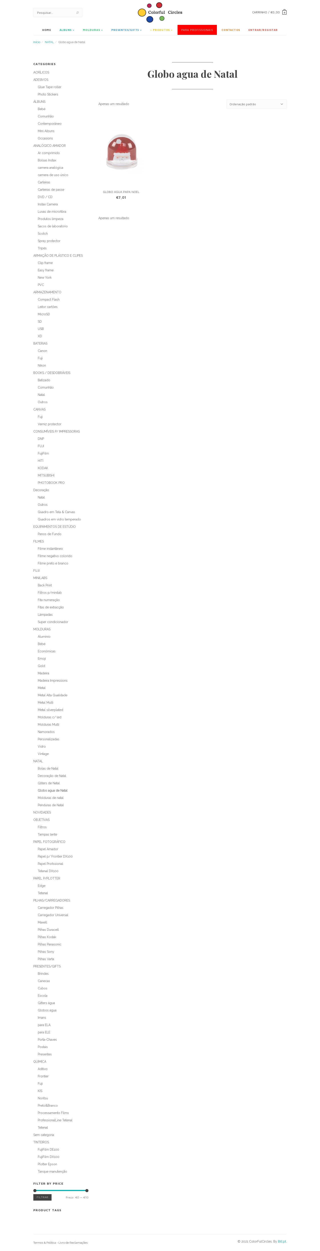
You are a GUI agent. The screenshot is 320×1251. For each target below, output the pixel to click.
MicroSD (44, 314)
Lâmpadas (45, 614)
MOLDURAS (91, 30)
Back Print (45, 585)
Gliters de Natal (49, 783)
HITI (40, 461)
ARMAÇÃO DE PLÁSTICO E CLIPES (58, 255)
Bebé (41, 109)
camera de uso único (53, 175)
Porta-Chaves (47, 1039)
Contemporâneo (50, 123)
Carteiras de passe (51, 189)
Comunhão (46, 116)
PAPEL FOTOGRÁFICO (49, 842)
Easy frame (46, 270)
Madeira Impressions (53, 680)
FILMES (38, 541)
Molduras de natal (51, 798)
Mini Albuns (46, 131)
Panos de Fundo (49, 534)
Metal (42, 688)
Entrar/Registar (263, 30)
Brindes (43, 973)
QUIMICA (39, 1061)
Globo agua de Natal (53, 790)
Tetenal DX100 (48, 871)
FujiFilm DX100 (48, 1157)
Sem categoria (43, 1135)
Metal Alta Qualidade (52, 695)
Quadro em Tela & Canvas (56, 512)
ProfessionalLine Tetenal (55, 1120)
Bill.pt (282, 1241)
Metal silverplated (50, 710)
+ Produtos (160, 30)
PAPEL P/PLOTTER (46, 878)
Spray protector (49, 241)
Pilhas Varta (46, 959)
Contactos (231, 30)
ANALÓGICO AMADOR (49, 145)
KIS (40, 1091)
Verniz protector (49, 424)
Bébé (41, 644)
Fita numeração (49, 600)
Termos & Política (44, 1242)
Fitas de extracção (51, 607)
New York (45, 277)
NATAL (49, 42)
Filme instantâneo (50, 548)
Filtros (42, 827)
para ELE (44, 1032)
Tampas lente (47, 834)
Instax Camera (48, 204)
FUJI (41, 446)
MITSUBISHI (46, 475)
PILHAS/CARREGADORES (51, 900)
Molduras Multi (48, 724)
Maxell (42, 922)
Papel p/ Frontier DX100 (55, 856)
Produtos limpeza (50, 219)
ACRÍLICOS (41, 72)
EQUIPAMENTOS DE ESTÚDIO (54, 526)
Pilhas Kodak (47, 937)
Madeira (43, 673)
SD (40, 321)
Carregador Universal (53, 915)
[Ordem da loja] (257, 104)
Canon (42, 351)
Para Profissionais (197, 30)
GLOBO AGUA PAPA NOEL (121, 192)
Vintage (43, 754)
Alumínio (44, 636)
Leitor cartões (48, 307)
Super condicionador (53, 622)
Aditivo (43, 1069)
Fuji (40, 358)
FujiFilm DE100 (48, 1149)
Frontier (43, 1076)
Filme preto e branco (53, 563)
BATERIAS (40, 343)
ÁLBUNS (66, 30)
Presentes (45, 1054)
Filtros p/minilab (50, 592)
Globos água (47, 1010)
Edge (41, 886)
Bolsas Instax (47, 160)
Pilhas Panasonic (49, 944)
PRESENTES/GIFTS (125, 30)
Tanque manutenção (52, 1171)
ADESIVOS (40, 79)
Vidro (42, 746)
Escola (42, 995)
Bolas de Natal (48, 768)
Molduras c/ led (49, 717)
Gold (41, 666)
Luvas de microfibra (52, 211)
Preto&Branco (48, 1105)
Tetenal (43, 893)
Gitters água (46, 1003)
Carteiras (44, 182)
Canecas (44, 981)
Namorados (46, 732)
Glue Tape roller (49, 87)
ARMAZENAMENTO (47, 292)
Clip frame (45, 263)
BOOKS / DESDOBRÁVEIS (51, 373)
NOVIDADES (42, 812)
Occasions (45, 138)
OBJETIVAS (41, 820)
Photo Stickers (48, 94)
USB (41, 329)
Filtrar (42, 1197)
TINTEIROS (41, 1142)
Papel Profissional (50, 864)
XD (40, 336)
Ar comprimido (49, 153)
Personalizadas (48, 739)
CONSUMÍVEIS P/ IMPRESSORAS (56, 431)
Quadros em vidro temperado (59, 519)
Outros (43, 402)
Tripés (42, 248)
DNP (41, 439)
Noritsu (43, 1098)
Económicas (47, 651)
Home (46, 30)
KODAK (43, 468)
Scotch (43, 233)
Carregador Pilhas (50, 907)
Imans (42, 1017)
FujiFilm (43, 453)
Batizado (44, 380)
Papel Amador (48, 849)
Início (36, 42)
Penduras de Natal (51, 805)
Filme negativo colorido (55, 556)
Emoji (42, 658)
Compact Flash (49, 299)
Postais (43, 1047)
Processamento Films (53, 1113)
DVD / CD (45, 197)
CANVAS (39, 409)
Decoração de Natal (52, 776)
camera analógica (50, 167)
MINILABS (40, 578)
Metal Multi (45, 702)
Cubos (42, 988)
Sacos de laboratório (53, 226)
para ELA (44, 1025)
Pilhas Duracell (48, 929)
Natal (41, 395)
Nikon (42, 365)
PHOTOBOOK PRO (51, 483)
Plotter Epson (47, 1164)
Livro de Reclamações (73, 1242)
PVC (41, 285)
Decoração (41, 490)
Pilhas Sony (46, 951)
